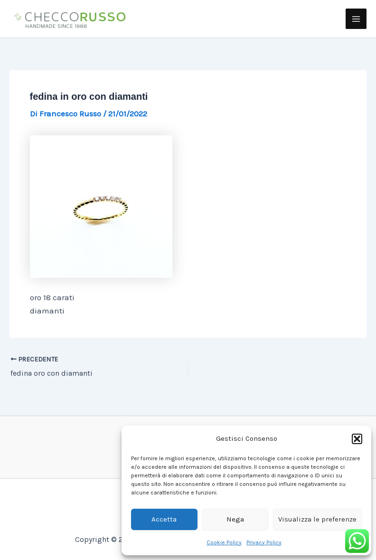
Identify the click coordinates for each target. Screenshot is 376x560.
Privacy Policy (264, 542)
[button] (357, 439)
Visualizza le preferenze (317, 519)
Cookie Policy (224, 542)
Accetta (164, 519)
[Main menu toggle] (356, 19)
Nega (235, 519)
